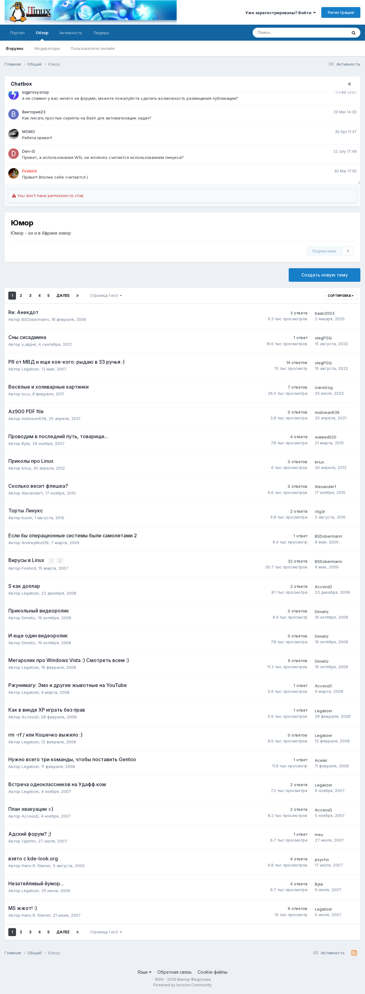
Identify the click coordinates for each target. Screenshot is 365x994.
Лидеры (101, 32)
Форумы (14, 48)
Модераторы (47, 48)
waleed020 (325, 436)
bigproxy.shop (35, 92)
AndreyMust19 (35, 542)
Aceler (321, 760)
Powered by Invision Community (182, 985)
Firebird (29, 567)
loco (26, 393)
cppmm (29, 840)
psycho (322, 859)
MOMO (28, 131)
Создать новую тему (324, 274)
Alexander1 (32, 493)
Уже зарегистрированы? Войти (280, 12)
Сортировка (341, 295)
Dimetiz (28, 617)
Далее (63, 295)
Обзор (42, 35)
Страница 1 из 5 (106, 295)
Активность (70, 32)
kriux (26, 468)
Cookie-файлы (212, 971)
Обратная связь (174, 971)
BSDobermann (35, 319)
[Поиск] (283, 33)
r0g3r (320, 511)
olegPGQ (323, 337)
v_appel (29, 344)
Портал (17, 32)
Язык (144, 971)
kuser (27, 517)
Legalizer (30, 368)
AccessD (323, 586)
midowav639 (34, 418)
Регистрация (341, 12)
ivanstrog (324, 387)
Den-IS (28, 151)
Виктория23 (34, 111)
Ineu (319, 834)
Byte (26, 443)
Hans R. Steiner (36, 865)
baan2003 (325, 313)
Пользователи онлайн (93, 48)
